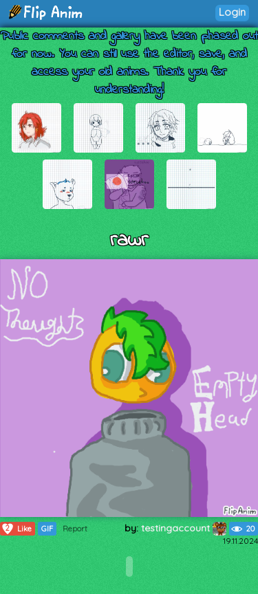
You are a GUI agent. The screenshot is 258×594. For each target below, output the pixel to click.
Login (232, 12)
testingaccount (183, 528)
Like (16, 529)
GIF (47, 529)
